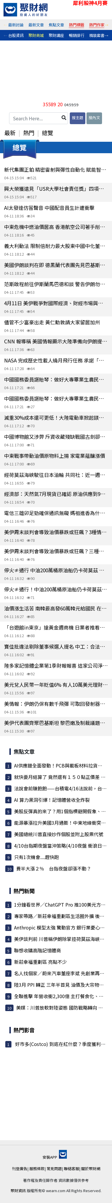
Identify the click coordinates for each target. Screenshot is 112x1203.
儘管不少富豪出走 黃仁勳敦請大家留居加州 (52, 322)
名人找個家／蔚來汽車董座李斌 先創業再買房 (61, 973)
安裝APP (55, 1157)
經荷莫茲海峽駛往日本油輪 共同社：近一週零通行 (56, 474)
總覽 (47, 133)
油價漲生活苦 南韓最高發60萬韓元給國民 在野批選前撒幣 (56, 608)
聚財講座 (56, 35)
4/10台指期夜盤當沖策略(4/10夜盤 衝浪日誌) (61, 845)
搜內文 (94, 117)
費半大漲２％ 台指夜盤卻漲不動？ (53, 868)
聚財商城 (36, 35)
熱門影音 (24, 1030)
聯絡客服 (71, 1168)
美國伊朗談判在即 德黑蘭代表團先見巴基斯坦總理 (56, 265)
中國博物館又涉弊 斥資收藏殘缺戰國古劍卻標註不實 (56, 436)
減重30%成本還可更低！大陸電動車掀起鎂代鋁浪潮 (56, 417)
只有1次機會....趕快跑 (36, 857)
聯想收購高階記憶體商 (37, 950)
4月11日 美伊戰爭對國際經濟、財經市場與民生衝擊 (56, 303)
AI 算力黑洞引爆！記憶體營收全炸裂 (52, 799)
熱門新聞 (24, 891)
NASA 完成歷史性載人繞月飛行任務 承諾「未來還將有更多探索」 (56, 360)
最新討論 (15, 25)
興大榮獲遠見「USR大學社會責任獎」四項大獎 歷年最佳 (56, 188)
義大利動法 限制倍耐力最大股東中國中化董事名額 (56, 245)
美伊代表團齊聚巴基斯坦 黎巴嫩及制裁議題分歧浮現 (56, 722)
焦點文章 (56, 25)
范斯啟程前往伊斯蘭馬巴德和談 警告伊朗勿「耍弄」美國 (56, 284)
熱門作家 (96, 25)
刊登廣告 (19, 1168)
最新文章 (36, 25)
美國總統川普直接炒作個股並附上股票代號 (58, 834)
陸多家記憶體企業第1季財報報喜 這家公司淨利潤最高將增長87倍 (56, 665)
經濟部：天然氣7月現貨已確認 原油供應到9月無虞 (56, 493)
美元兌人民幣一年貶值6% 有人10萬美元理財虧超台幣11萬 (56, 684)
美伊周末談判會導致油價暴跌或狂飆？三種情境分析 (56, 551)
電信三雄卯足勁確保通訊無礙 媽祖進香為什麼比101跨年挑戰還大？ (56, 513)
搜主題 (77, 117)
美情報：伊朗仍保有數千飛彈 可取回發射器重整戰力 (56, 703)
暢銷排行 (76, 35)
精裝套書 (96, 35)
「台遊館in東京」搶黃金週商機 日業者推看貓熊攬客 (56, 627)
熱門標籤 (76, 25)
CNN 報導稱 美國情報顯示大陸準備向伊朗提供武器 (56, 341)
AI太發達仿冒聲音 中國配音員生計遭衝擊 (49, 207)
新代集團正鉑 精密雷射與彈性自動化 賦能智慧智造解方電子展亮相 (56, 169)
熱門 (28, 133)
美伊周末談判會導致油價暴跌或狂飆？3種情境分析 (56, 532)
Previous (6, 25)
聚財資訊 (18, 1190)
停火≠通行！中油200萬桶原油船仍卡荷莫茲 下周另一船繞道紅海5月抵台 (56, 589)
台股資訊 (15, 35)
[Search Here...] (38, 118)
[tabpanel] (16, 24)
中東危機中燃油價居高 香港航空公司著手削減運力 (56, 226)
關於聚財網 (90, 1168)
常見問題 (54, 1168)
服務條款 (37, 1168)
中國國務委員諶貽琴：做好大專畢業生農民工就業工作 (56, 379)
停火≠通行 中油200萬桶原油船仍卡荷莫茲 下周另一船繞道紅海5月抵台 (56, 570)
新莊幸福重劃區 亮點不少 (40, 961)
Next (106, 25)
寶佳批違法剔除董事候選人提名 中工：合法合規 (56, 646)
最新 (10, 133)
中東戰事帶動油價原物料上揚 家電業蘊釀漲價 (54, 455)
